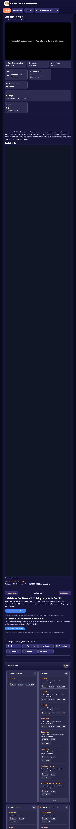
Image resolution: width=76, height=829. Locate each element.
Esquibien (45, 732)
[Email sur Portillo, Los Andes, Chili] (46, 651)
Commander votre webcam (47, 10)
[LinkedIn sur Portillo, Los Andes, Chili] (46, 646)
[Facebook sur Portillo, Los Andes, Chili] (30, 646)
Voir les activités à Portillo (15, 628)
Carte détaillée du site (11, 578)
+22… (54, 800)
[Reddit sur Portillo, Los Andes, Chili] (30, 651)
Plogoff (44, 692)
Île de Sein (45, 719)
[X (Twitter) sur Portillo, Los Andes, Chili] (13, 646)
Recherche (17, 10)
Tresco (12, 678)
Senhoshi (12, 812)
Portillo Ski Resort (17, 581)
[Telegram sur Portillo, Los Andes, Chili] (13, 651)
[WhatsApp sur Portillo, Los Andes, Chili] (62, 646)
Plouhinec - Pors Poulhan (51, 783)
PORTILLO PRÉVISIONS (38, 122)
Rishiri (11, 827)
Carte (7, 10)
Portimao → (65, 593)
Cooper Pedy (46, 812)
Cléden (44, 678)
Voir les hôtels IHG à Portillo (15, 611)
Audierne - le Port (48, 766)
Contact (29, 10)
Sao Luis (44, 827)
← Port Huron (11, 593)
